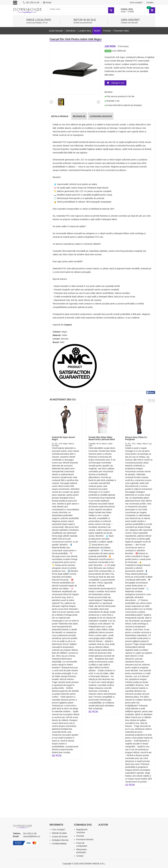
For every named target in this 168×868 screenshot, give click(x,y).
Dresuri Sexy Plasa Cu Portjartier (136, 438)
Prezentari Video (121, 31)
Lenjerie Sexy (85, 31)
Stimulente (70, 31)
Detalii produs (59, 116)
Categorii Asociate (101, 116)
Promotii (80, 836)
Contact (149, 2)
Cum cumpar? (136, 2)
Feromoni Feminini (84, 839)
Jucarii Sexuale (56, 31)
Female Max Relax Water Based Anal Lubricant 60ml (102, 438)
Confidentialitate (59, 843)
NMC (62, 342)
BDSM (97, 31)
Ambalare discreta (60, 840)
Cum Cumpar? (58, 829)
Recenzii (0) (79, 116)
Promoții (107, 31)
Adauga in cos (117, 83)
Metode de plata (59, 833)
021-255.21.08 (31, 2)
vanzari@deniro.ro (31, 836)
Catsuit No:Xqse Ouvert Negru (63, 438)
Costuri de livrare (60, 836)
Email (47, 2)
